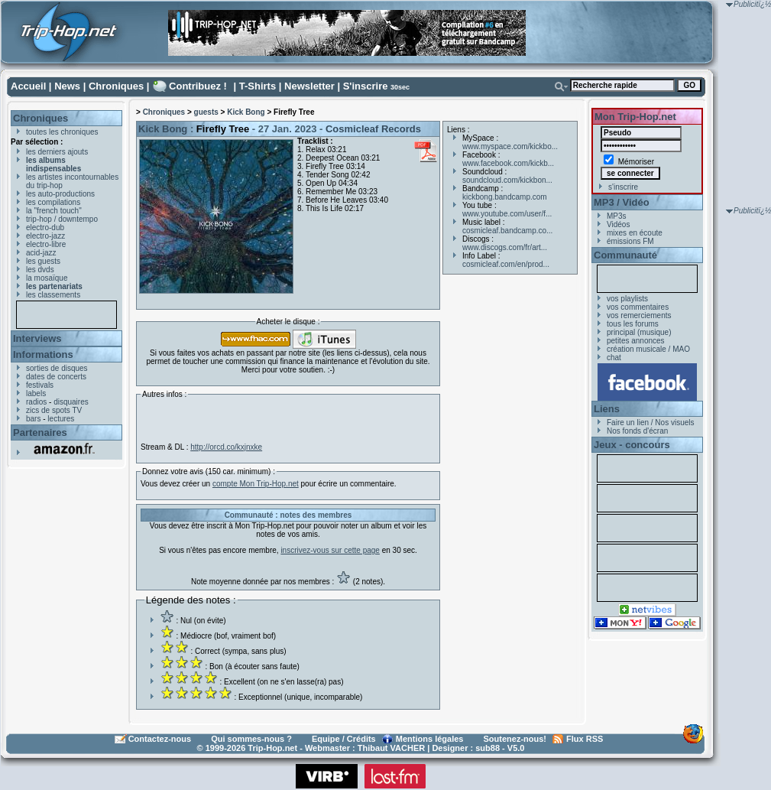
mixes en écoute (634, 233)
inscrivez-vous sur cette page (330, 550)
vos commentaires (638, 307)
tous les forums (633, 324)
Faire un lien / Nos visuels (651, 422)
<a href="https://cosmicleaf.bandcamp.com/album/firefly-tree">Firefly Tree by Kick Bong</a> (288, 418)
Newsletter (309, 86)
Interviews (37, 338)
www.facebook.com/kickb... (508, 163)
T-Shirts (257, 86)
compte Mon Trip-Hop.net (255, 484)
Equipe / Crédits (344, 738)
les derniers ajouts (57, 152)
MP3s (617, 216)
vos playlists (627, 298)
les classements (53, 295)
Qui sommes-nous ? (251, 738)
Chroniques (116, 86)
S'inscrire (365, 86)
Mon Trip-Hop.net (635, 116)
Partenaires (40, 432)
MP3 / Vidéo (622, 202)
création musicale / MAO (648, 349)
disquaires (71, 402)
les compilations (53, 202)
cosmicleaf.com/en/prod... (505, 264)
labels (36, 393)
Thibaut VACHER (391, 748)
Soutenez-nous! (515, 738)
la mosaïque (46, 278)
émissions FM (630, 241)
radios (36, 402)
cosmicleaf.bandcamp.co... (507, 230)
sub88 (487, 748)
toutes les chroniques (62, 132)
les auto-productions (60, 194)
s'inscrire (623, 187)
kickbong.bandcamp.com (504, 197)
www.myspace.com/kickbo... (510, 146)
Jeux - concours (632, 444)
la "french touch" (54, 210)
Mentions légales (430, 738)
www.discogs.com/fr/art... (504, 247)
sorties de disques (57, 368)
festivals (39, 385)
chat (614, 357)
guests (206, 112)
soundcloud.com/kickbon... (507, 180)
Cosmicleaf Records (373, 129)
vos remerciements (639, 315)
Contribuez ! (198, 86)
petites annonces (636, 340)
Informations (43, 354)
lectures (60, 419)
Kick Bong (245, 112)
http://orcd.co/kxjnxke (226, 447)
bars (33, 419)
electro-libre (46, 244)
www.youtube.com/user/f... (507, 214)
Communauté (625, 255)
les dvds (40, 269)
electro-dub (45, 227)
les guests (43, 261)
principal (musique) (639, 332)
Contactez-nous (160, 738)
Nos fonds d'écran (637, 431)
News (67, 86)
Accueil (28, 86)
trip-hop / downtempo (62, 219)
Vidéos (618, 224)
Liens (607, 409)
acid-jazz (41, 253)
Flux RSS (584, 738)
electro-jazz (45, 236)
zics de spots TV (54, 410)
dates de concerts (56, 376)
